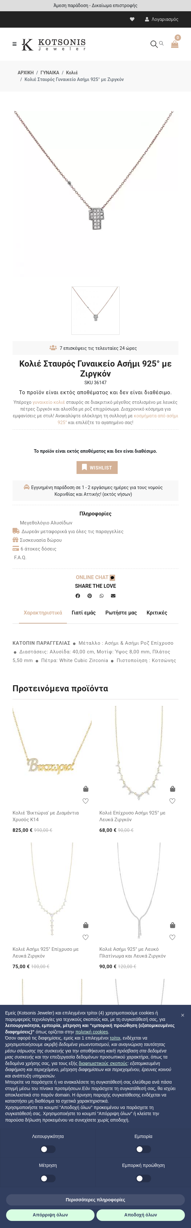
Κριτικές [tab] (157, 613)
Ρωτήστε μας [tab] (121, 613)
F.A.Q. (20, 557)
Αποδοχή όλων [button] (140, 1214)
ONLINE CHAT (95, 577)
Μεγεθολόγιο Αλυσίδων (42, 523)
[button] (182, 1015)
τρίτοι (115, 1038)
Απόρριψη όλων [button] (50, 1214)
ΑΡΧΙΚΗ (26, 72)
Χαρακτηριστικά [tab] (43, 613)
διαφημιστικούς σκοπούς (103, 1063)
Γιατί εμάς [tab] (84, 613)
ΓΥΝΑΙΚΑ (50, 72)
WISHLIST (97, 467)
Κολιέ (72, 72)
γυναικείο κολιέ (48, 402)
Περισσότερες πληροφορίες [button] (95, 1199)
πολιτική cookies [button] (91, 1031)
